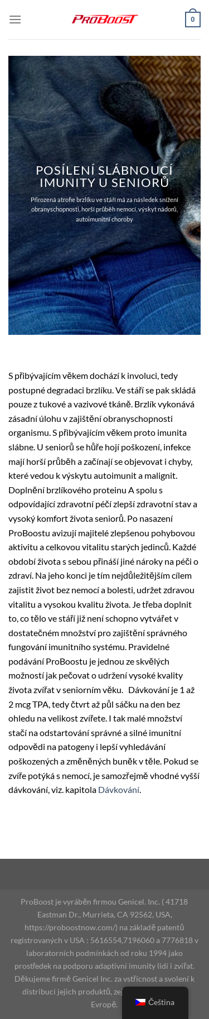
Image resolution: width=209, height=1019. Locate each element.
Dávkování (118, 789)
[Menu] (15, 19)
